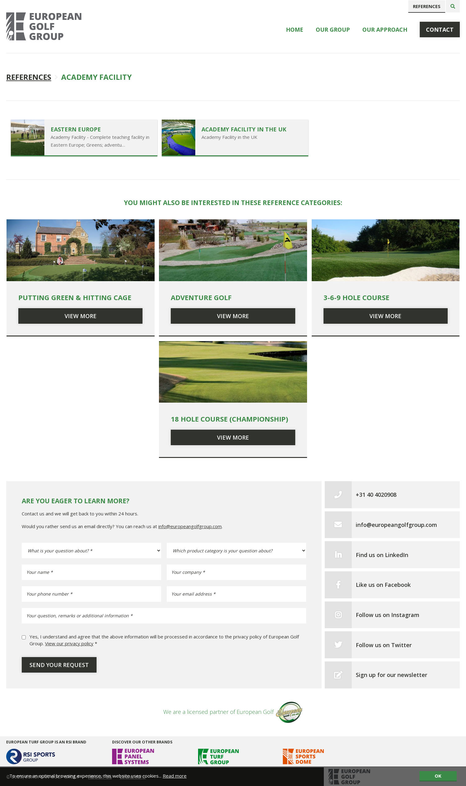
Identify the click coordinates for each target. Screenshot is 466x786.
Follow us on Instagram (387, 615)
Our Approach (384, 29)
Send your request (59, 665)
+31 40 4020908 (376, 494)
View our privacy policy (69, 643)
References (427, 6)
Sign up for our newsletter (391, 675)
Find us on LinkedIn (382, 555)
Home (294, 29)
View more (81, 316)
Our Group (333, 29)
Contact (440, 29)
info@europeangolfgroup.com (190, 526)
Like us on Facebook (383, 584)
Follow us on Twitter (384, 645)
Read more (175, 776)
